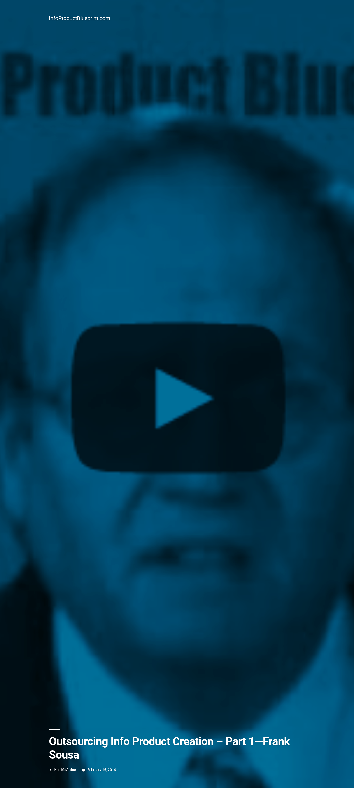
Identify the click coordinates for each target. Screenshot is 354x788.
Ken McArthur (65, 770)
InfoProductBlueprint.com (79, 18)
